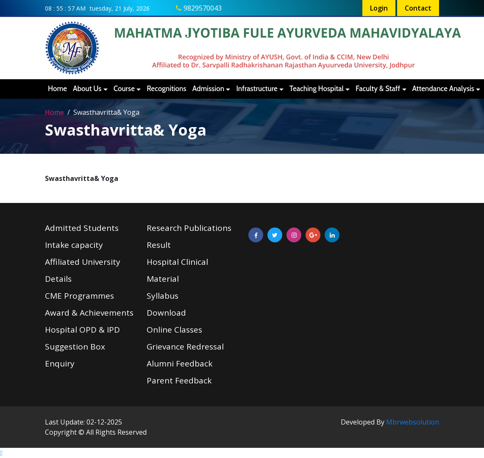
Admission (208, 88)
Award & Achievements (89, 312)
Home (57, 88)
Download (166, 312)
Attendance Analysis (443, 88)
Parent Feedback (179, 380)
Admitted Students (82, 227)
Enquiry (60, 363)
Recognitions (166, 88)
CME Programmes (79, 295)
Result (159, 244)
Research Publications (189, 227)
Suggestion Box (75, 346)
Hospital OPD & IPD (82, 329)
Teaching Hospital (316, 88)
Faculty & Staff (378, 88)
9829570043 (203, 8)
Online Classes (174, 329)
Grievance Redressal (185, 346)
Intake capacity (74, 244)
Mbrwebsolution (412, 422)
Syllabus (162, 295)
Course (124, 88)
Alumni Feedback (179, 363)
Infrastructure (256, 88)
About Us (87, 88)
